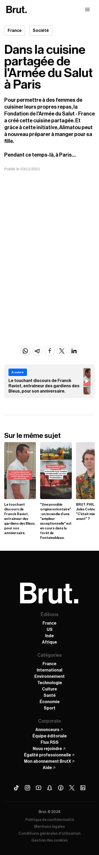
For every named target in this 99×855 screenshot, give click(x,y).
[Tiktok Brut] (16, 787)
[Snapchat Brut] (49, 787)
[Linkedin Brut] (83, 787)
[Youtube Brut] (38, 787)
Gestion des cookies (49, 840)
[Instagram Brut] (27, 787)
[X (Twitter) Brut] (72, 787)
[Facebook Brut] (60, 787)
